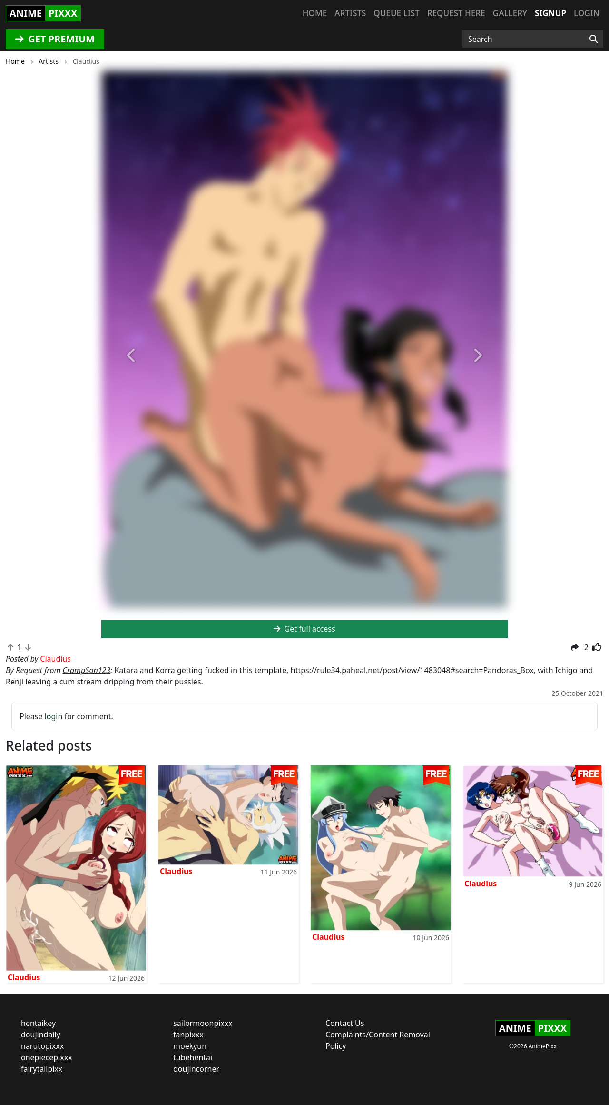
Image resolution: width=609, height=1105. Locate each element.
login (54, 716)
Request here (456, 13)
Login (586, 13)
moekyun (189, 1046)
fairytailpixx (41, 1069)
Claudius (24, 977)
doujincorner (196, 1069)
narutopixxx (42, 1046)
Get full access (304, 628)
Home (315, 13)
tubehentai (192, 1057)
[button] (131, 356)
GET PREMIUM (55, 38)
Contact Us (344, 1023)
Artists (350, 13)
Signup (550, 13)
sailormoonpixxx (203, 1023)
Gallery (510, 13)
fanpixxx (188, 1034)
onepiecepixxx (46, 1057)
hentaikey (38, 1023)
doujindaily (40, 1034)
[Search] (593, 39)
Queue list (396, 13)
